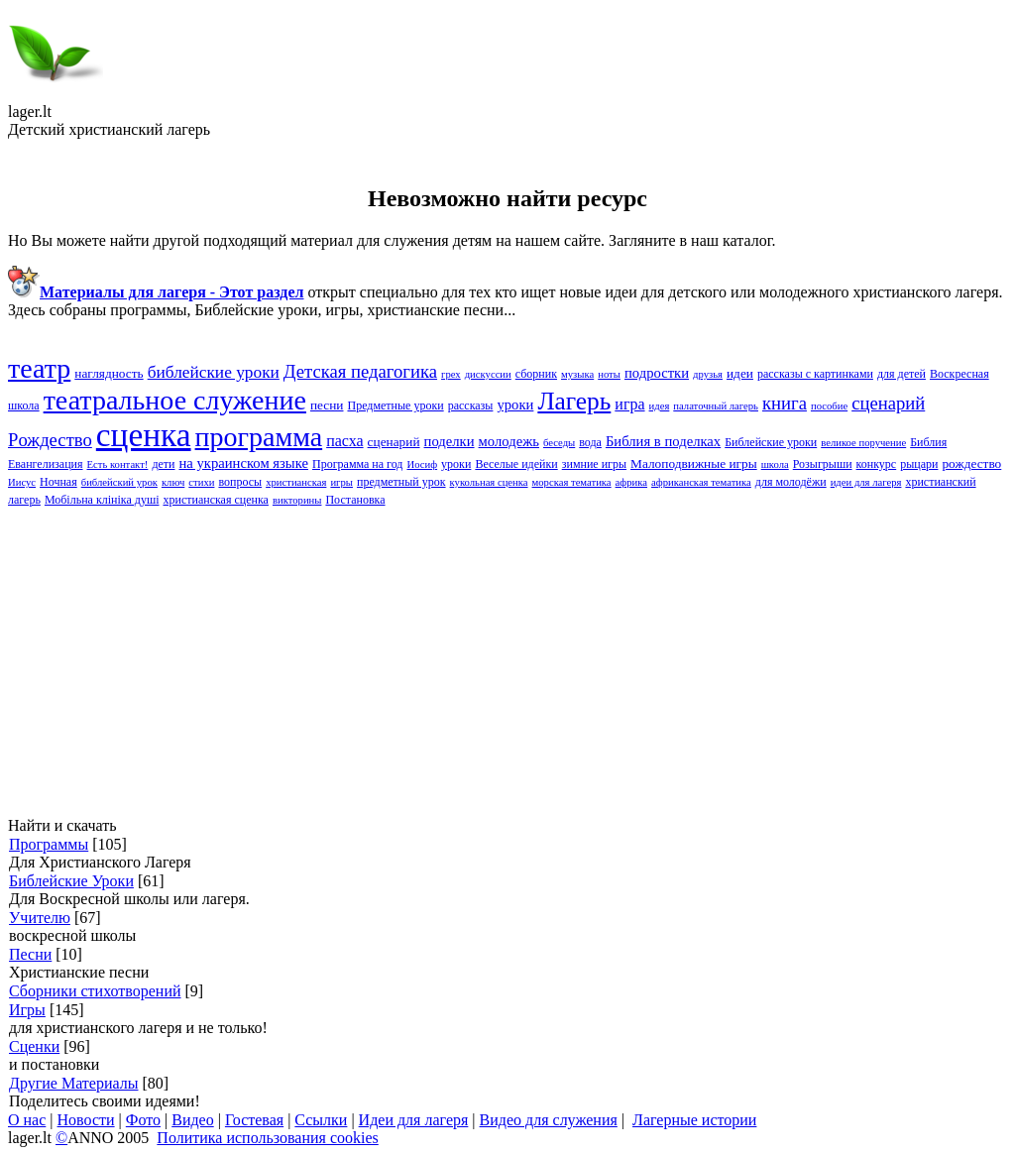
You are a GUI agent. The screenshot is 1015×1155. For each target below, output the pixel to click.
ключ (173, 482)
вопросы (240, 482)
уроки (456, 464)
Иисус (22, 482)
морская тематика (572, 482)
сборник (536, 374)
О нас (27, 1119)
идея (659, 406)
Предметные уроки (395, 405)
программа (259, 436)
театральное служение (175, 400)
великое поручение (863, 442)
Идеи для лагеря (414, 1119)
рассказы (471, 405)
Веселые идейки (516, 464)
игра (629, 404)
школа (775, 464)
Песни (30, 954)
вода (590, 442)
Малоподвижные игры (693, 463)
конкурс (876, 464)
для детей (901, 374)
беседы (559, 442)
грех (451, 374)
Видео (192, 1119)
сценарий (394, 441)
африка (631, 482)
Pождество (50, 439)
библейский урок (119, 482)
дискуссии (488, 374)
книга (784, 403)
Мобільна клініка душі (102, 500)
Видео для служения (549, 1119)
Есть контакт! (118, 464)
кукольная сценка (489, 482)
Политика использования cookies (267, 1137)
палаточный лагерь (715, 406)
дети (163, 464)
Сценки (34, 1046)
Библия (928, 442)
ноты (609, 374)
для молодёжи (791, 482)
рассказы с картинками (815, 374)
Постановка (355, 500)
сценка (143, 434)
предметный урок (401, 482)
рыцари (919, 464)
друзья (708, 374)
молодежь (509, 441)
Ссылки (320, 1119)
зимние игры (594, 464)
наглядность (108, 373)
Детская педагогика (360, 371)
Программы (48, 844)
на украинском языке (243, 463)
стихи (201, 482)
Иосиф (421, 464)
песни (327, 405)
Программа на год (357, 464)
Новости (86, 1119)
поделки (449, 441)
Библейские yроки (771, 442)
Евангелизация (45, 464)
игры (341, 482)
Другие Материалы (73, 1083)
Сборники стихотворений (95, 990)
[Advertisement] (507, 662)
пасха (344, 440)
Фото (143, 1119)
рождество (971, 463)
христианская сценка (215, 500)
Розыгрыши (822, 464)
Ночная (58, 482)
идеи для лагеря (866, 482)
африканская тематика (701, 482)
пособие (829, 406)
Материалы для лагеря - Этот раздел (171, 292)
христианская (296, 482)
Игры (27, 1009)
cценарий (888, 403)
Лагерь (574, 400)
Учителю (39, 917)
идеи (740, 373)
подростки (656, 373)
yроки (515, 404)
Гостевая (254, 1119)
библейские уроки (214, 372)
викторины (297, 500)
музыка (577, 374)
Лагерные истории (694, 1119)
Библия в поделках (663, 441)
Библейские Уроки (71, 880)
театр (39, 368)
